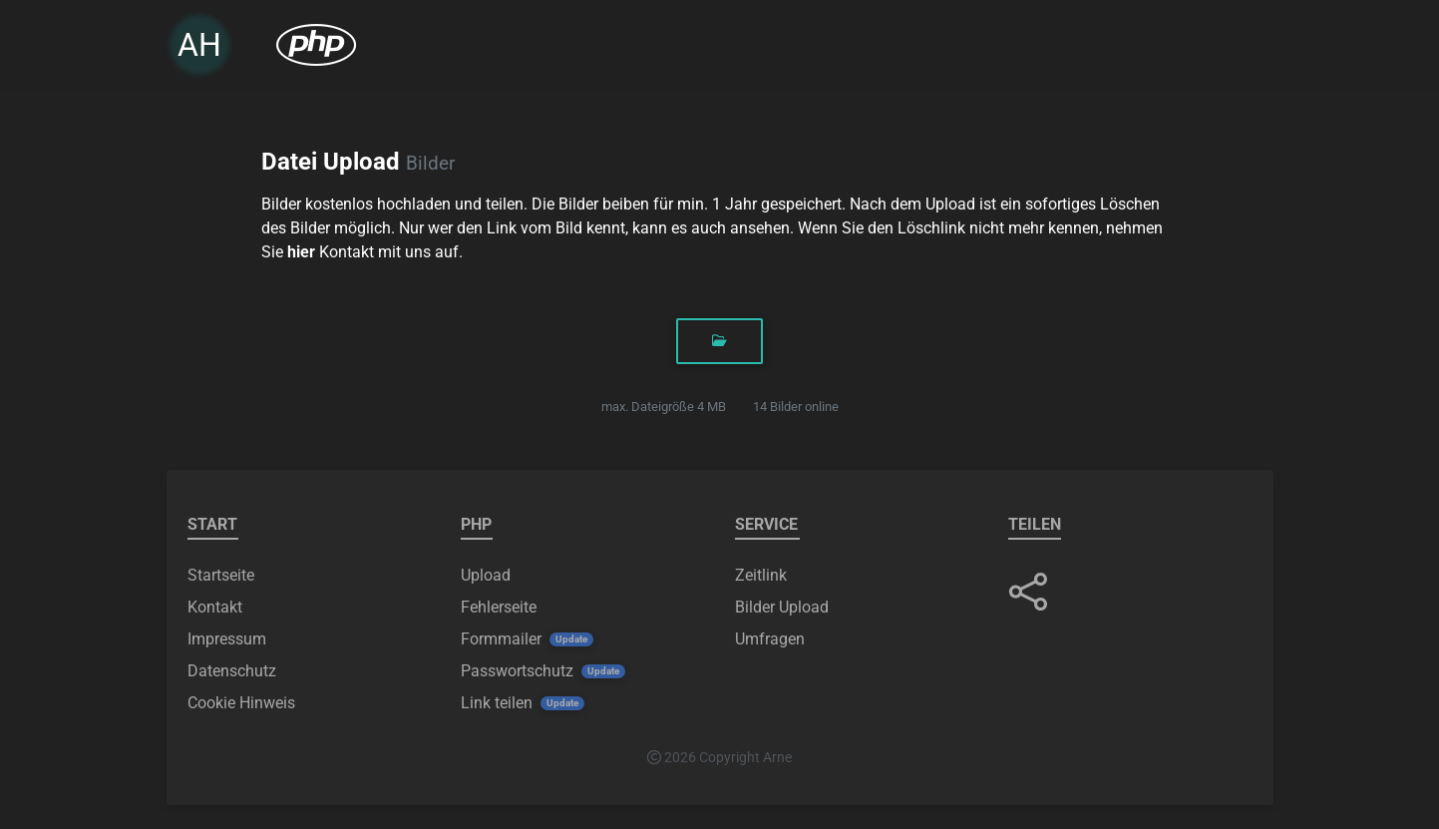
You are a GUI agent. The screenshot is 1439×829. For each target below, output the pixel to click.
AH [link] (199, 49)
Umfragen (770, 638)
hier (301, 251)
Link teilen (497, 702)
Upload (486, 575)
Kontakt (214, 607)
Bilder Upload (782, 607)
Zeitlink (761, 575)
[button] (1028, 592)
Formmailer (501, 638)
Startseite (220, 575)
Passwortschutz (517, 670)
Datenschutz (231, 670)
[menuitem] (316, 49)
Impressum (226, 638)
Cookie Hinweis (241, 702)
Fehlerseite (499, 607)
